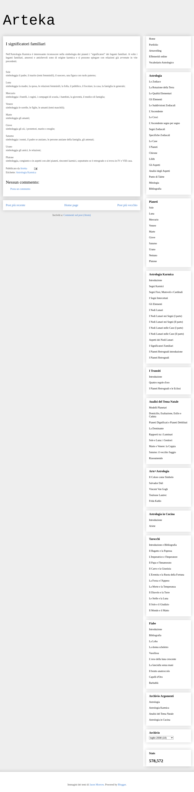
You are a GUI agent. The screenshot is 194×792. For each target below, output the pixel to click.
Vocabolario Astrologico (161, 62)
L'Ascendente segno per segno (164, 123)
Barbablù (153, 683)
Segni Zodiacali (157, 129)
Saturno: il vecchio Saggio (162, 452)
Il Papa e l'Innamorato (160, 562)
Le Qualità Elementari (160, 93)
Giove (152, 237)
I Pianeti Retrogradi (159, 357)
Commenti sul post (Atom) (77, 215)
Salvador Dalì (156, 483)
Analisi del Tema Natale (161, 713)
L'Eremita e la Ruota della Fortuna (166, 574)
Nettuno (153, 255)
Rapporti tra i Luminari (161, 434)
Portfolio (153, 44)
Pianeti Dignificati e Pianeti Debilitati (168, 422)
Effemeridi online (158, 56)
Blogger (122, 784)
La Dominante (156, 428)
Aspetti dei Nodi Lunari (161, 340)
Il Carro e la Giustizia (160, 568)
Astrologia (154, 702)
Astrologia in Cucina (159, 719)
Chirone (153, 153)
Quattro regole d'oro (159, 382)
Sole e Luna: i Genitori (160, 440)
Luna (151, 213)
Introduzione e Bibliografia (163, 545)
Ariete (152, 526)
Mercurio (153, 219)
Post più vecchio (127, 205)
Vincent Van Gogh (158, 489)
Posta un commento (20, 189)
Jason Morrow (96, 784)
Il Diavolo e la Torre (159, 592)
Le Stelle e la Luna (158, 598)
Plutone (153, 261)
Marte (152, 231)
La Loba (153, 641)
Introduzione (155, 280)
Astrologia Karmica (26, 172)
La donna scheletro (158, 647)
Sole (151, 207)
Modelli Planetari (158, 407)
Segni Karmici (156, 286)
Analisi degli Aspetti (159, 171)
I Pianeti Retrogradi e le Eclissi (165, 388)
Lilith (152, 159)
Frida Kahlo (155, 501)
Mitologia (154, 182)
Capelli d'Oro (156, 677)
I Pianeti (153, 147)
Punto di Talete (156, 176)
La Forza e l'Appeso (159, 580)
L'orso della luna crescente (162, 659)
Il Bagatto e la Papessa (160, 551)
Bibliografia (155, 188)
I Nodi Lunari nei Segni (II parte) (166, 322)
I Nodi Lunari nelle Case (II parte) (166, 334)
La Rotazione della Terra (161, 87)
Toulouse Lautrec (158, 495)
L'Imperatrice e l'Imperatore (163, 557)
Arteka (29, 20)
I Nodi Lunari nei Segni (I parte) (165, 316)
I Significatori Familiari (161, 346)
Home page (71, 205)
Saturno (153, 243)
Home (152, 38)
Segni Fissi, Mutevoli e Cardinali (166, 292)
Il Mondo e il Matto (159, 610)
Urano (152, 249)
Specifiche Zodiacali (159, 135)
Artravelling (155, 50)
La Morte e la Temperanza (162, 586)
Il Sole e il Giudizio (159, 604)
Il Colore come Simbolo (161, 477)
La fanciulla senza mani (161, 665)
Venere (152, 225)
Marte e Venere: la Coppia (162, 446)
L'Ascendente (156, 111)
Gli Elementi (155, 99)
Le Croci (153, 117)
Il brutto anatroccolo (159, 671)
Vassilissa (154, 653)
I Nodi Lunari (156, 310)
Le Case (153, 141)
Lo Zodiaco (155, 81)
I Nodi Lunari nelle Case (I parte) (166, 328)
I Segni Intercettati (158, 298)
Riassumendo (156, 458)
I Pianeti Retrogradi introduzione (166, 351)
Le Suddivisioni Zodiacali (162, 105)
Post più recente (15, 205)
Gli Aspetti (154, 165)
